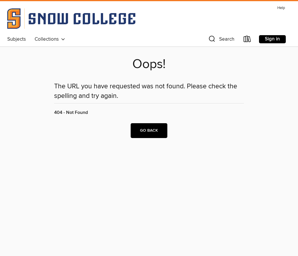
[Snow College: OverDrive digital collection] (71, 18)
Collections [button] (50, 39)
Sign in (272, 39)
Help (281, 8)
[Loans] (247, 40)
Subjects (16, 39)
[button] (221, 40)
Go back (149, 130)
